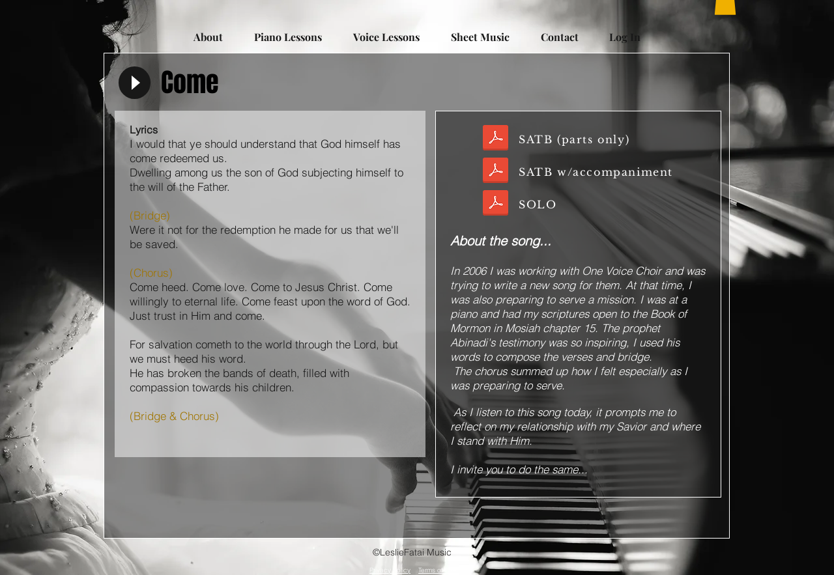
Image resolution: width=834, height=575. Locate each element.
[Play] (135, 82)
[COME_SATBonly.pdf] (495, 139)
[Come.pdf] (495, 204)
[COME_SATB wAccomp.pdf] (495, 172)
